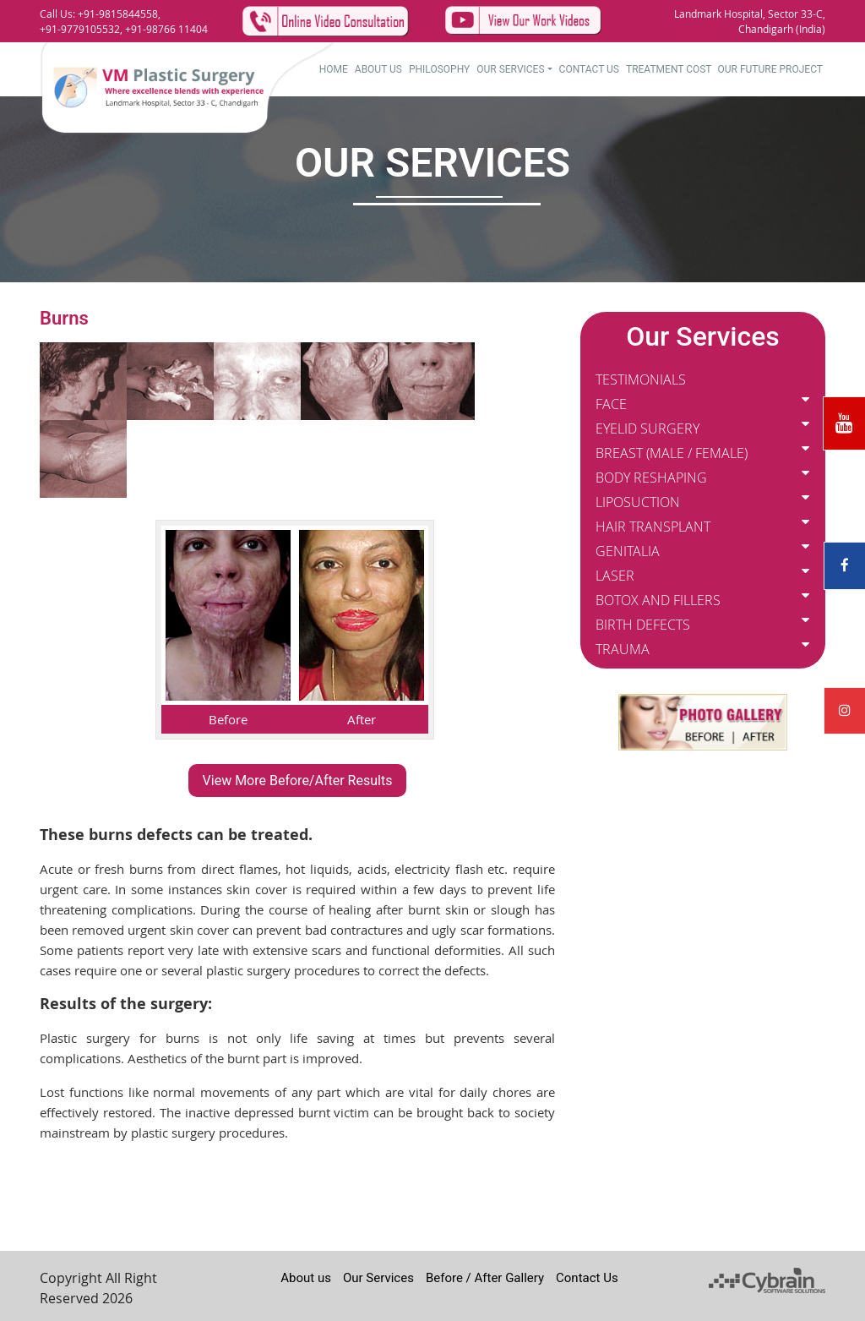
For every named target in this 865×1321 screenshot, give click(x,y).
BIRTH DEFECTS (643, 624)
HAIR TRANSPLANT (653, 526)
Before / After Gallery (485, 1278)
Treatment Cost (669, 69)
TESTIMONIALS (641, 379)
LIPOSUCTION (638, 502)
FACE (611, 404)
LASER (615, 575)
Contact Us (589, 69)
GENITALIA (628, 551)
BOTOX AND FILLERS (658, 600)
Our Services (510, 69)
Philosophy (439, 69)
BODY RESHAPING (651, 477)
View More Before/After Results (298, 780)
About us (305, 1278)
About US (378, 69)
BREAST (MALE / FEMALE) (672, 453)
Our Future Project (770, 69)
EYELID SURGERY (647, 428)
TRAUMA (623, 649)
